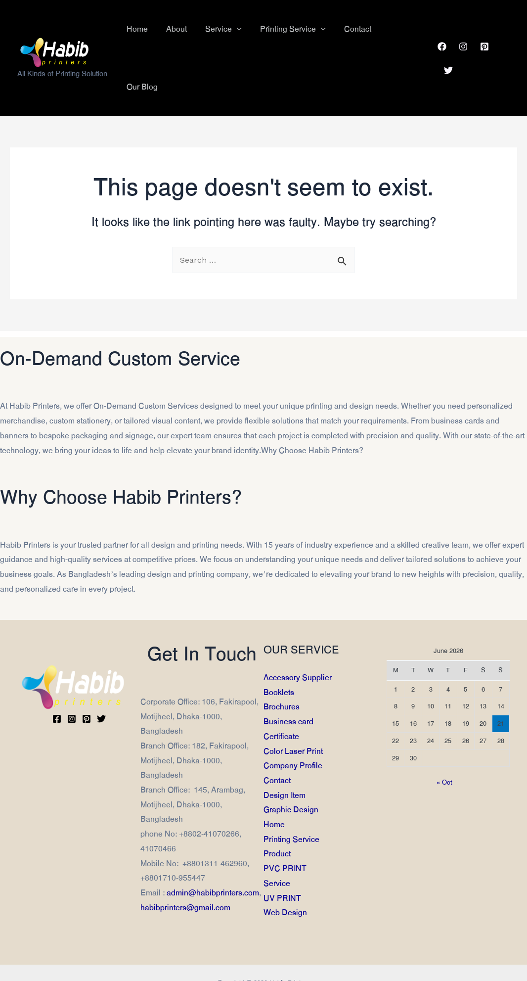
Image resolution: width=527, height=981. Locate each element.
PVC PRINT (285, 835)
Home (274, 791)
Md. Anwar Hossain (238, 963)
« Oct (444, 749)
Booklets (279, 659)
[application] (243, 29)
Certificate (281, 703)
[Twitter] (505, 29)
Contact (277, 747)
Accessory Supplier (298, 644)
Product (277, 820)
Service (277, 850)
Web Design (285, 879)
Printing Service (291, 805)
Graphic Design (291, 776)
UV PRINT (282, 864)
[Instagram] (462, 29)
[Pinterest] (484, 29)
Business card (288, 688)
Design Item (285, 761)
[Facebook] (441, 29)
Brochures (282, 673)
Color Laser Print (293, 717)
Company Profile (293, 732)
